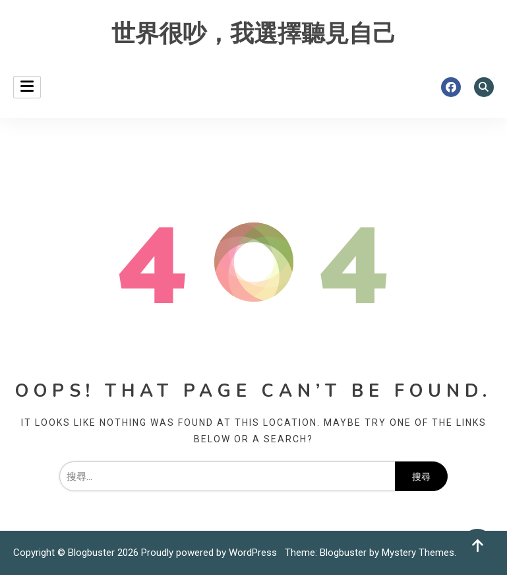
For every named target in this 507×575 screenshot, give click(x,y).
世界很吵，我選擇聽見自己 (253, 34)
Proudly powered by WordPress (210, 552)
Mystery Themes (418, 552)
